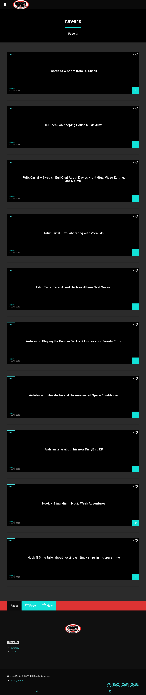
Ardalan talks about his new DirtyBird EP (74, 450)
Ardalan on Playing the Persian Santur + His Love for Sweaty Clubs (74, 341)
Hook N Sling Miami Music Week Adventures (73, 504)
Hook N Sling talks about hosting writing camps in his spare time (74, 558)
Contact (14, 651)
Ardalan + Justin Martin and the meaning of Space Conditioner (73, 396)
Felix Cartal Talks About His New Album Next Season (73, 287)
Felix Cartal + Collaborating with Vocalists (74, 233)
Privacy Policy (17, 680)
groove (12, 89)
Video (11, 54)
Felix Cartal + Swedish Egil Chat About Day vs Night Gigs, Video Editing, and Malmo (74, 179)
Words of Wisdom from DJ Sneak (73, 71)
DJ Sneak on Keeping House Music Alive (74, 125)
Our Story (15, 648)
